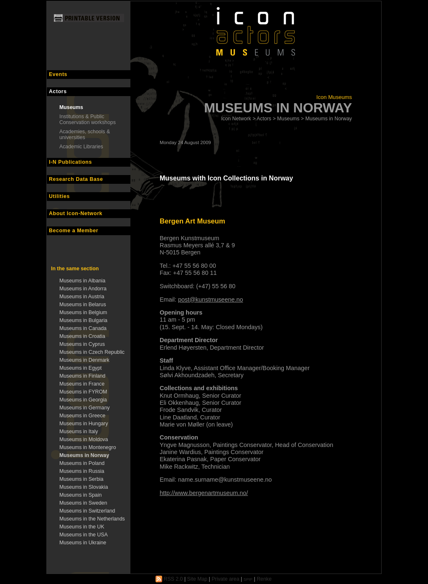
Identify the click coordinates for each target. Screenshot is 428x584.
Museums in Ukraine (82, 543)
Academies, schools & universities (84, 134)
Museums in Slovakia (83, 487)
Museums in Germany (84, 408)
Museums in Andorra (83, 289)
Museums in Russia (81, 471)
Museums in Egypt (80, 368)
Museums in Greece (82, 416)
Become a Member (73, 231)
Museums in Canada (83, 328)
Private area (225, 579)
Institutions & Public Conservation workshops (87, 119)
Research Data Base (76, 179)
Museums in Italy (78, 431)
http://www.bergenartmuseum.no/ (204, 493)
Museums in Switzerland (87, 511)
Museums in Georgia (83, 400)
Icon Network (236, 119)
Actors (58, 91)
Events (58, 74)
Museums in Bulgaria (83, 320)
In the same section (75, 269)
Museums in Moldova (83, 439)
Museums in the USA (83, 535)
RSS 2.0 (169, 579)
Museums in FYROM (83, 392)
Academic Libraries (81, 147)
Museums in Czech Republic (92, 352)
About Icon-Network (75, 213)
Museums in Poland (81, 463)
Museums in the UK (81, 527)
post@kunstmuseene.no (210, 299)
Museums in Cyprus (82, 344)
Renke (264, 579)
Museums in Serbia (81, 479)
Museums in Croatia (82, 336)
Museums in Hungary (83, 424)
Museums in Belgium (83, 312)
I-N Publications (70, 162)
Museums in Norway (84, 455)
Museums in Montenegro (87, 447)
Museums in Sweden (83, 503)
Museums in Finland (82, 376)
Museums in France (81, 384)
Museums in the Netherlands (92, 519)
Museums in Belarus (82, 304)
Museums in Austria (81, 297)
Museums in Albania (82, 281)
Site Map (197, 579)
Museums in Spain (80, 495)
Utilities (59, 196)
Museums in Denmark (84, 360)
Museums (71, 107)
